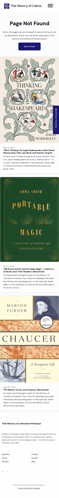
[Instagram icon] (8, 472)
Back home (29, 46)
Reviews (5, 461)
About (4, 458)
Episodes (5, 454)
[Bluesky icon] (3, 472)
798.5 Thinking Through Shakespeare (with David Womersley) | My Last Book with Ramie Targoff (28, 151)
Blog (33, 461)
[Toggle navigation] (50, 6)
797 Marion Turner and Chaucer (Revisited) (26, 389)
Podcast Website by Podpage (29, 488)
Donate (34, 458)
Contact (35, 454)
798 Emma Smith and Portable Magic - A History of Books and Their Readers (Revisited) (28, 270)
